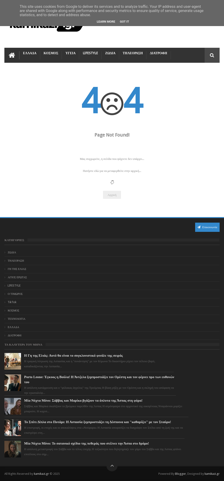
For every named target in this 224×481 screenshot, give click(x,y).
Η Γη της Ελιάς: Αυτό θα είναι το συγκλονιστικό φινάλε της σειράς (73, 355)
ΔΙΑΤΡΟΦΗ (158, 53)
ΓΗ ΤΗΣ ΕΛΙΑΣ (17, 269)
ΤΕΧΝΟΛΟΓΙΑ (16, 318)
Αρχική (112, 195)
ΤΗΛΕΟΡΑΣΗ (133, 53)
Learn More (106, 21)
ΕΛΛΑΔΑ (29, 53)
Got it (124, 21)
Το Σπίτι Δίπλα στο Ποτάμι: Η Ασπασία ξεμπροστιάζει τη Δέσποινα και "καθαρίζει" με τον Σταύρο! (97, 422)
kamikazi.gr (41, 473)
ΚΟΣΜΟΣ (51, 53)
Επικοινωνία (207, 227)
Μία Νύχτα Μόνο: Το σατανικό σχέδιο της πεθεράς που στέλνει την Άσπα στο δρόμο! (86, 443)
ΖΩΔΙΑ (110, 53)
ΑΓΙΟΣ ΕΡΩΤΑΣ (17, 277)
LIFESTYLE (90, 53)
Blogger (180, 473)
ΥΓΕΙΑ (70, 53)
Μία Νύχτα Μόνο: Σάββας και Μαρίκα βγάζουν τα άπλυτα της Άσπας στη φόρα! (83, 400)
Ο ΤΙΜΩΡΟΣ (15, 294)
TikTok (12, 302)
